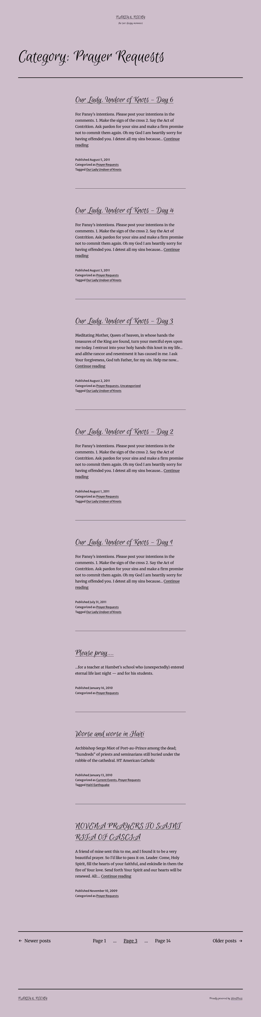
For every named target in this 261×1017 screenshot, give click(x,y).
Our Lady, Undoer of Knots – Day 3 (124, 321)
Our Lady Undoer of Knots (103, 169)
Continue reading (90, 366)
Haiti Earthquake (97, 785)
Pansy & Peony (130, 17)
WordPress (236, 998)
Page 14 (163, 941)
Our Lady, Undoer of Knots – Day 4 (124, 210)
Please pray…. (94, 653)
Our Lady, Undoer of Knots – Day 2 (124, 432)
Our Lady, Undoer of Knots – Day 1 (124, 542)
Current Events (106, 780)
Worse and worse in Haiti (109, 734)
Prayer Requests (107, 164)
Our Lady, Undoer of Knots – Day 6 (124, 100)
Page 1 (99, 941)
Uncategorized (130, 386)
